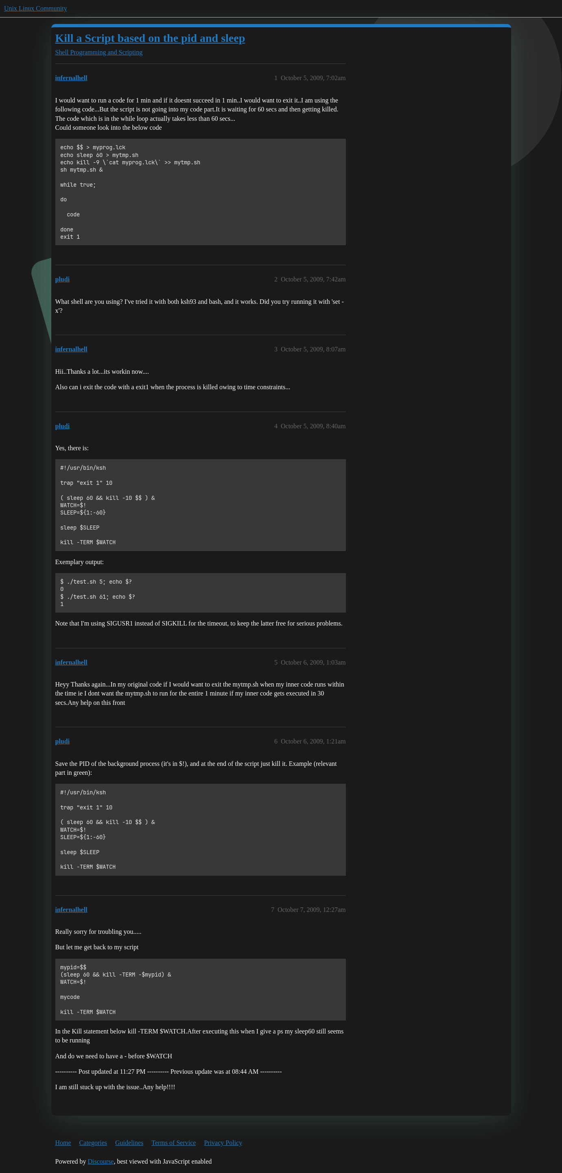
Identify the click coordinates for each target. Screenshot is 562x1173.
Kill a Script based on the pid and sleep (150, 38)
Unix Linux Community (35, 8)
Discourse (100, 1161)
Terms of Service (173, 1142)
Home (63, 1142)
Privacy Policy (223, 1142)
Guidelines (129, 1142)
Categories (93, 1142)
